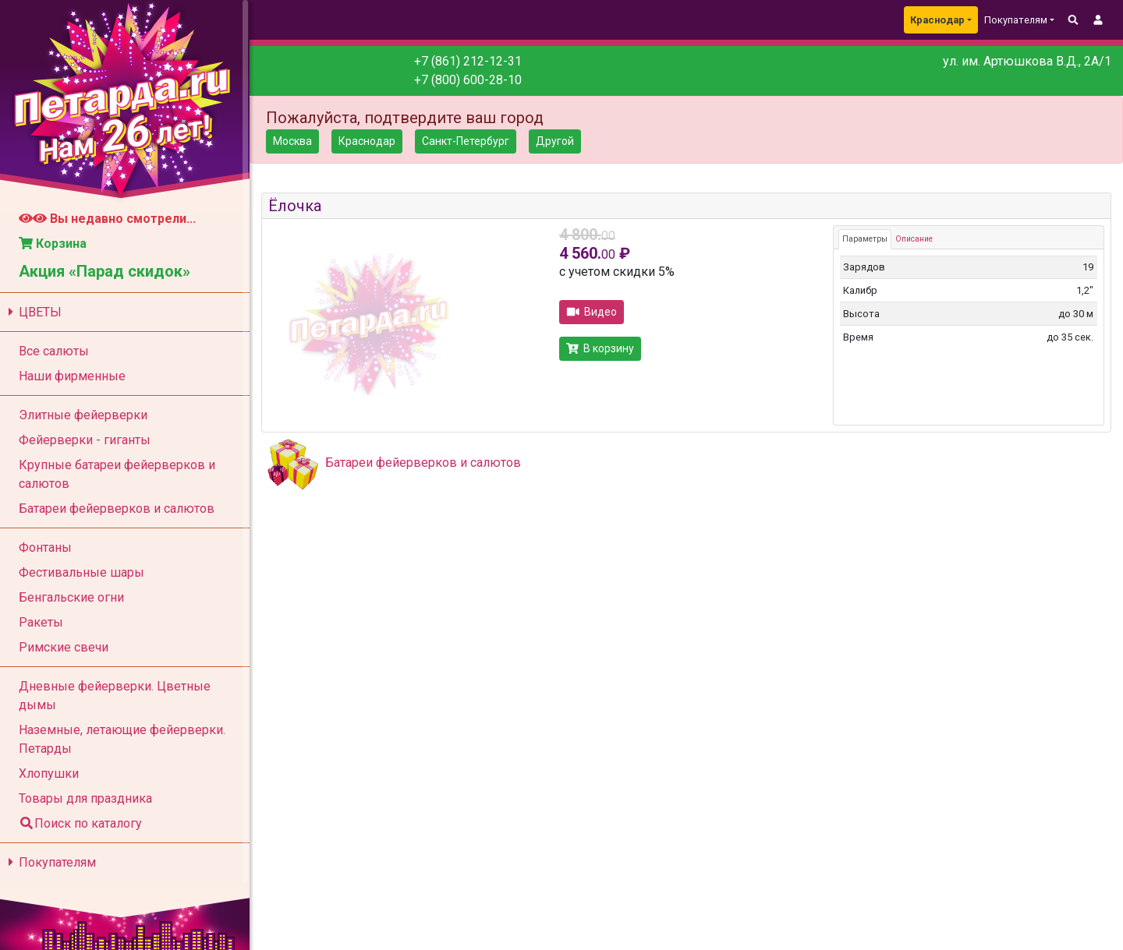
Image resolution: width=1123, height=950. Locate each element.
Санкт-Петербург (465, 141)
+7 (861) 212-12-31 (468, 61)
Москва (292, 141)
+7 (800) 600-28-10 (468, 79)
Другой (555, 141)
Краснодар (937, 20)
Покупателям (49, 862)
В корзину (600, 348)
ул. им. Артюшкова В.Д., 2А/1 (1027, 61)
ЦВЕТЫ (32, 312)
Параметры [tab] (864, 239)
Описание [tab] (914, 239)
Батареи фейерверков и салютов (423, 462)
